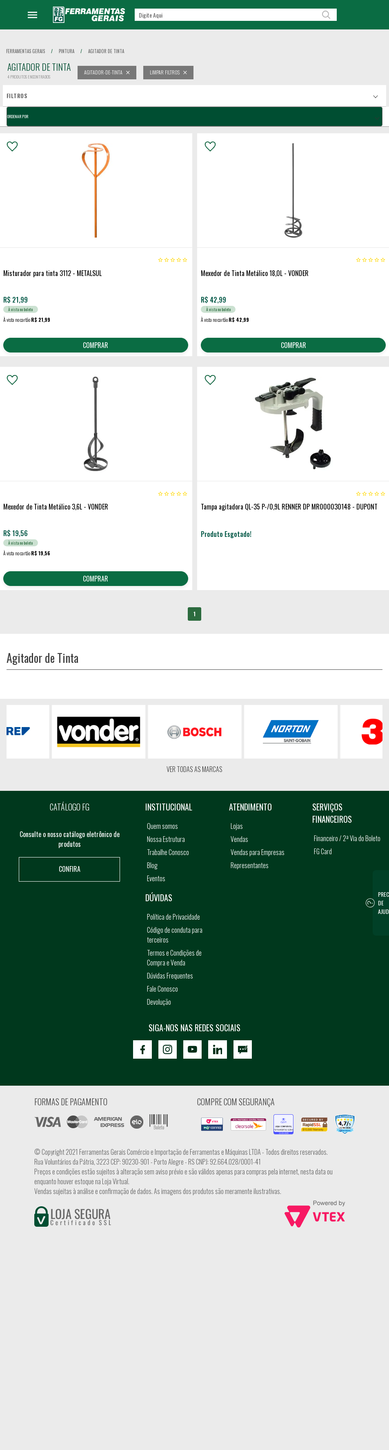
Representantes (250, 873)
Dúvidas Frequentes (170, 983)
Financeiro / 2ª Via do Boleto (347, 846)
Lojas (237, 834)
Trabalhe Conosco (168, 860)
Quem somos (162, 834)
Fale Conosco (162, 996)
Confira (69, 877)
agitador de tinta (106, 51)
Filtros (17, 96)
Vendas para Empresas (258, 860)
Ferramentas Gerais (25, 51)
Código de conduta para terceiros (174, 942)
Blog (152, 873)
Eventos (156, 886)
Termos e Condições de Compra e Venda (174, 965)
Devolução (159, 1010)
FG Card (323, 859)
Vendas (239, 847)
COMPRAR (95, 346)
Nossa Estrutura (166, 847)
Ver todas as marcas (194, 777)
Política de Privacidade (173, 924)
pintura (66, 51)
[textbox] (236, 15)
